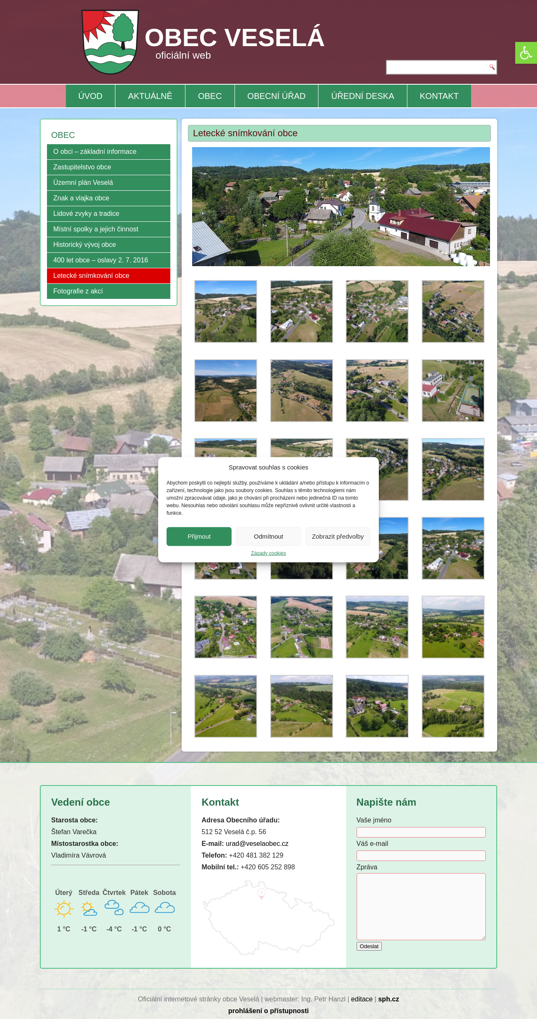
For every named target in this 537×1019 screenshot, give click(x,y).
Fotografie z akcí (78, 291)
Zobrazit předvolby (338, 536)
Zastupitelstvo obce (82, 167)
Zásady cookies (268, 553)
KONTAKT (439, 96)
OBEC (210, 96)
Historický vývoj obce (84, 244)
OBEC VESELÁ (235, 37)
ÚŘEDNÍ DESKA (362, 96)
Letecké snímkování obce (91, 275)
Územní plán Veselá (83, 182)
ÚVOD (90, 96)
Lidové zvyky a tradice (86, 213)
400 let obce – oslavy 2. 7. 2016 (100, 260)
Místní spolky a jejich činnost (95, 229)
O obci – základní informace (94, 151)
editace (362, 999)
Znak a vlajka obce (81, 198)
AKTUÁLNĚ (150, 96)
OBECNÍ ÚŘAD (277, 96)
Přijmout (199, 536)
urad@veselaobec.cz (257, 843)
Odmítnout (268, 536)
